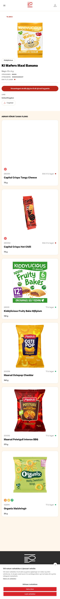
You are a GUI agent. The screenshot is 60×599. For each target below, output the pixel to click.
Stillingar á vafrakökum (30, 584)
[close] (55, 564)
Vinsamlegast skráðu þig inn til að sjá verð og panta (30, 88)
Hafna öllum (30, 589)
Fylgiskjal (8, 103)
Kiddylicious (8, 60)
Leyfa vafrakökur (30, 594)
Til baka (10, 17)
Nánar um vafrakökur (9, 578)
